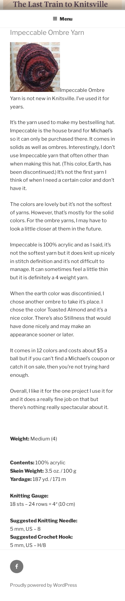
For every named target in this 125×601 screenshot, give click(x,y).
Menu (62, 19)
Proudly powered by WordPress (43, 585)
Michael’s (102, 131)
